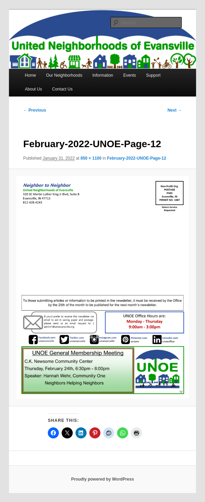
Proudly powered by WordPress (102, 479)
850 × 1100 (91, 158)
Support (153, 75)
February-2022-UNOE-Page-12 (136, 158)
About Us (33, 89)
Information (102, 75)
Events (129, 75)
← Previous (34, 110)
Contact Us (62, 89)
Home (30, 75)
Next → (175, 110)
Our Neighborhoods (64, 75)
